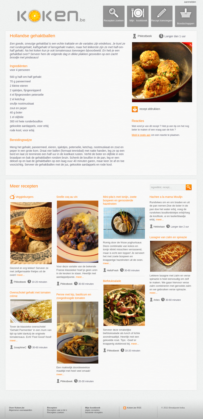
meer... (21, 274)
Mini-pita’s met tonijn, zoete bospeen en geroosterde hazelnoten (120, 200)
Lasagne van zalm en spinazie (168, 237)
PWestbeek (145, 36)
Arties (157, 300)
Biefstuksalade (112, 281)
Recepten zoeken (55, 412)
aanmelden (190, 2)
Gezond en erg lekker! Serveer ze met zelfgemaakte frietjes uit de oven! (29, 271)
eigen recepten (92, 410)
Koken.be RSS (134, 408)
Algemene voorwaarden (20, 410)
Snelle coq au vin (67, 196)
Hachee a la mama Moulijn (166, 196)
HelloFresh (113, 270)
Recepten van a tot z (57, 410)
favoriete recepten (94, 412)
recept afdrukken (146, 108)
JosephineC (20, 347)
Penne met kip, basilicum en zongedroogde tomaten (73, 296)
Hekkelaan (159, 226)
